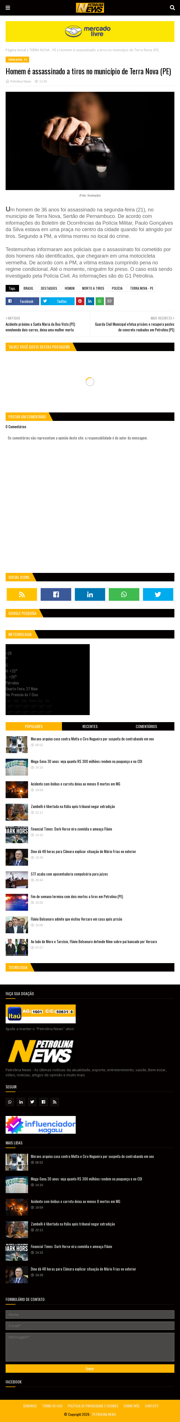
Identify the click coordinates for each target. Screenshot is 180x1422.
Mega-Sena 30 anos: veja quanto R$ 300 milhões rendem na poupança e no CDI (86, 761)
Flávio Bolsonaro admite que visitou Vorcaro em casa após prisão (76, 919)
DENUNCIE (30, 1405)
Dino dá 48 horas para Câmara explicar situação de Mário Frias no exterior (83, 851)
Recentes (90, 726)
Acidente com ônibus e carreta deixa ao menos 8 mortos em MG (75, 784)
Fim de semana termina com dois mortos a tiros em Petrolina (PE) (77, 896)
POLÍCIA (117, 288)
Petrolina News (20, 81)
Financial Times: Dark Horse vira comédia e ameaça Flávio (71, 829)
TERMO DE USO (52, 1405)
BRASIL (28, 288)
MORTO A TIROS (93, 288)
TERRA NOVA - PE (42, 50)
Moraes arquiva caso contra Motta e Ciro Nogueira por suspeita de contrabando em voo (92, 739)
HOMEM (70, 288)
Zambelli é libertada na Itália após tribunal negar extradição (73, 806)
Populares (34, 726)
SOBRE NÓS (132, 1405)
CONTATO (151, 1405)
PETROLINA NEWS (104, 1414)
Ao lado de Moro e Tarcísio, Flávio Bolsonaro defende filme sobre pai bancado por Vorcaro (94, 941)
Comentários (146, 726)
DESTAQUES (49, 288)
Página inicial (16, 50)
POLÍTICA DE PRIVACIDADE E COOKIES (93, 1405)
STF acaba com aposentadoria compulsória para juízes (69, 874)
